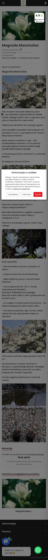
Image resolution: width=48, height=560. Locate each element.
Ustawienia (13, 194)
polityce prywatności (21, 189)
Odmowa (26, 194)
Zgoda (38, 194)
